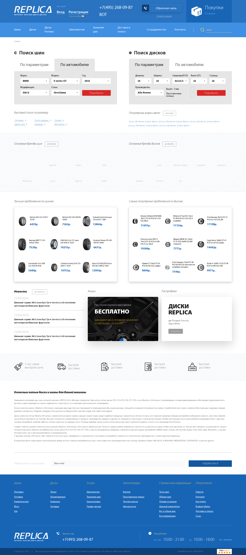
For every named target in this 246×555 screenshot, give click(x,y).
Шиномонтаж (77, 30)
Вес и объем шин (167, 511)
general (52, 165)
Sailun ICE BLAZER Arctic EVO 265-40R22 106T (102, 265)
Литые (53, 492)
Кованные (55, 502)
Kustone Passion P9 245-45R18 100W (102, 242)
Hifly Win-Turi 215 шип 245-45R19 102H (69, 242)
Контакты (180, 30)
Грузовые (18, 497)
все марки (170, 113)
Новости (199, 492)
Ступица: (213, 76)
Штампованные (57, 497)
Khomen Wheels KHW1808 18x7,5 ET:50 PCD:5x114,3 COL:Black (151, 218)
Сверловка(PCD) (180, 76)
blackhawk (26, 181)
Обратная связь (166, 8)
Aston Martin (152, 122)
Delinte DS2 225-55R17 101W (39, 218)
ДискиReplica (180, 310)
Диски (32, 30)
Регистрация (78, 12)
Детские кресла (130, 502)
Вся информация (167, 516)
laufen (104, 181)
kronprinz (221, 165)
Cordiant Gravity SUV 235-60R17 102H (71, 265)
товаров (210, 13)
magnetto (201, 165)
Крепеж (126, 492)
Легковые (18, 492)
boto (104, 165)
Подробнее (176, 331)
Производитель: (142, 87)
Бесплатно (112, 312)
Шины (17, 30)
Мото (16, 507)
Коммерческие (21, 502)
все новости (39, 292)
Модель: (55, 76)
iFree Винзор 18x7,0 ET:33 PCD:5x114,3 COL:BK (217, 218)
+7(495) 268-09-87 (116, 7)
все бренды (51, 144)
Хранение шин (98, 30)
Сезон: (54, 87)
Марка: (23, 76)
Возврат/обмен (203, 507)
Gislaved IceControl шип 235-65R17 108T (102, 218)
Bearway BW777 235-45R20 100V (37, 242)
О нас (198, 516)
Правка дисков (94, 507)
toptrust (78, 181)
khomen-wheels (180, 165)
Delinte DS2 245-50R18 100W (71, 218)
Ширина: (158, 76)
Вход (60, 12)
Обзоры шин (165, 497)
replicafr (139, 181)
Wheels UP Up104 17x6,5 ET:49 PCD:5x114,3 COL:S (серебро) (183, 218)
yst (180, 181)
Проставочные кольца (133, 497)
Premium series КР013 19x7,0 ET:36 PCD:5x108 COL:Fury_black (150, 241)
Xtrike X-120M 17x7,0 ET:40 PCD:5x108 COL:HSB (217, 265)
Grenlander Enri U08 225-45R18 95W (36, 265)
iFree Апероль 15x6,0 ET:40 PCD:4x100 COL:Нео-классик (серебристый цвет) (183, 265)
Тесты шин (164, 492)
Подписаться (210, 463)
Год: (84, 76)
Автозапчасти (129, 507)
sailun (52, 181)
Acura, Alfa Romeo (136, 122)
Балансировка (93, 502)
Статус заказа (164, 16)
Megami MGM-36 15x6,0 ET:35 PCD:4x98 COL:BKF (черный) (183, 241)
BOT (103, 15)
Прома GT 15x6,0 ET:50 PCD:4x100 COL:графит (151, 265)
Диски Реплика (49, 30)
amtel (78, 165)
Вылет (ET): (196, 76)
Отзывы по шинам (168, 502)
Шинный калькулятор (169, 507)
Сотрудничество (156, 30)
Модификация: (27, 87)
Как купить (201, 502)
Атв (15, 511)
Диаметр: (139, 76)
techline (159, 181)
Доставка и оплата (124, 30)
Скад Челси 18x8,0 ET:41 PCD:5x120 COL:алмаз (216, 242)
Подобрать (96, 93)
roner (160, 165)
